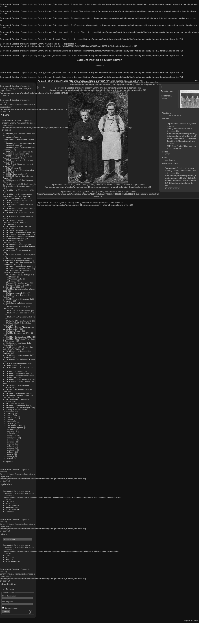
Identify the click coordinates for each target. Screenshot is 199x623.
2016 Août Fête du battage (16, 244)
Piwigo (196, 620)
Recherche (10, 557)
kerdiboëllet (11, 450)
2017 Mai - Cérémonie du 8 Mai (18, 232)
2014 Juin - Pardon (13, 331)
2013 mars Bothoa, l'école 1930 (18, 379)
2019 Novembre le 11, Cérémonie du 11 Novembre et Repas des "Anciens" (19, 185)
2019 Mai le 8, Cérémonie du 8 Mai (20, 190)
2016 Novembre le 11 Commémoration (13, 241)
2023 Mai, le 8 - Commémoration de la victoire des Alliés (19, 145)
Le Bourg (10, 414)
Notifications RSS (13, 561)
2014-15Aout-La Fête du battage (19, 303)
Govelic (10, 424)
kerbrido (10, 452)
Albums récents (12, 507)
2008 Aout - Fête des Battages (18, 407)
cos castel (11, 430)
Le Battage (11, 281)
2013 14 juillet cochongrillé (17, 363)
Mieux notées (11, 503)
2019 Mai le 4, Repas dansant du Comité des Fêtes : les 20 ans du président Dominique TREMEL (17, 196)
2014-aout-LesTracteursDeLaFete (20, 313)
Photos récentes (12, 505)
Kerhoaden (11, 422)
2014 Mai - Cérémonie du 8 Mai (18, 337)
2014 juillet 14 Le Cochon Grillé (18, 321)
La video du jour (13, 224)
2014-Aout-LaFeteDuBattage (18, 311)
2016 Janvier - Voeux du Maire (18, 269)
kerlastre (10, 446)
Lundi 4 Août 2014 (173, 115)
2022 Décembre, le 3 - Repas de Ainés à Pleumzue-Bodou (17, 157)
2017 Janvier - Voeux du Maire (18, 234)
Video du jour (12, 365)
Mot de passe (7, 602)
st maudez (11, 434)
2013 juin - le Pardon (14, 371)
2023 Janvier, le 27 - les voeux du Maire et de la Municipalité (18, 153)
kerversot (10, 442)
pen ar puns (11, 438)
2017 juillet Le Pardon (14, 230)
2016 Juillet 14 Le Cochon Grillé (19, 251)
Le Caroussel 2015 (14, 279)
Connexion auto (10, 608)
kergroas (10, 448)
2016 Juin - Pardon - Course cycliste (20, 255)
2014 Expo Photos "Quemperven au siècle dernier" (181, 147)
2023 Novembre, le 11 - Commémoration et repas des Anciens (18, 139)
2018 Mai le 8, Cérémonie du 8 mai (20, 212)
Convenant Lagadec (15, 428)
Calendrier (10, 511)
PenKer (10, 420)
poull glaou (11, 436)
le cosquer (11, 440)
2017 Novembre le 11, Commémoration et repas (13, 221)
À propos (9, 559)
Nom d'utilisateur (9, 596)
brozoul (10, 458)
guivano (10, 454)
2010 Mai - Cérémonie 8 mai (17, 405)
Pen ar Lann (12, 416)
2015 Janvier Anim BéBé (16, 293)
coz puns (10, 456)
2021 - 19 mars (12, 168)
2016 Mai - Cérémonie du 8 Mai (18, 267)
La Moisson (11, 277)
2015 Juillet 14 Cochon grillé (17, 283)
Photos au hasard (13, 509)
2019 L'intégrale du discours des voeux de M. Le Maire (17, 201)
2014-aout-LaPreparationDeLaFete (21, 317)
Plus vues (10, 501)
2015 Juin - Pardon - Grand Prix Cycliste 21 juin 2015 (17, 286)
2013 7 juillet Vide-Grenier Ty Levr (19, 367)
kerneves (10, 444)
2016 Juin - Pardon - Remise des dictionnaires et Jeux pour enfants (17, 260)
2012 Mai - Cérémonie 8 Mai (17, 393)
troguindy (10, 432)
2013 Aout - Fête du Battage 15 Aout (20, 359)
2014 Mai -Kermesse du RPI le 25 (19, 333)
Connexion (10, 589)
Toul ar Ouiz (12, 418)
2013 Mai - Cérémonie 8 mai (17, 373)
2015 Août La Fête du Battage (18, 275)
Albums (5, 115)
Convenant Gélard (14, 426)
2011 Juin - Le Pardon (15, 403)
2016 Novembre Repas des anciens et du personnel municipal (19, 237)
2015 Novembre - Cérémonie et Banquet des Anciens (17, 272)
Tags (8, 555)
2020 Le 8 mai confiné (15, 174)
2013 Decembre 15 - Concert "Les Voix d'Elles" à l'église (18, 348)
